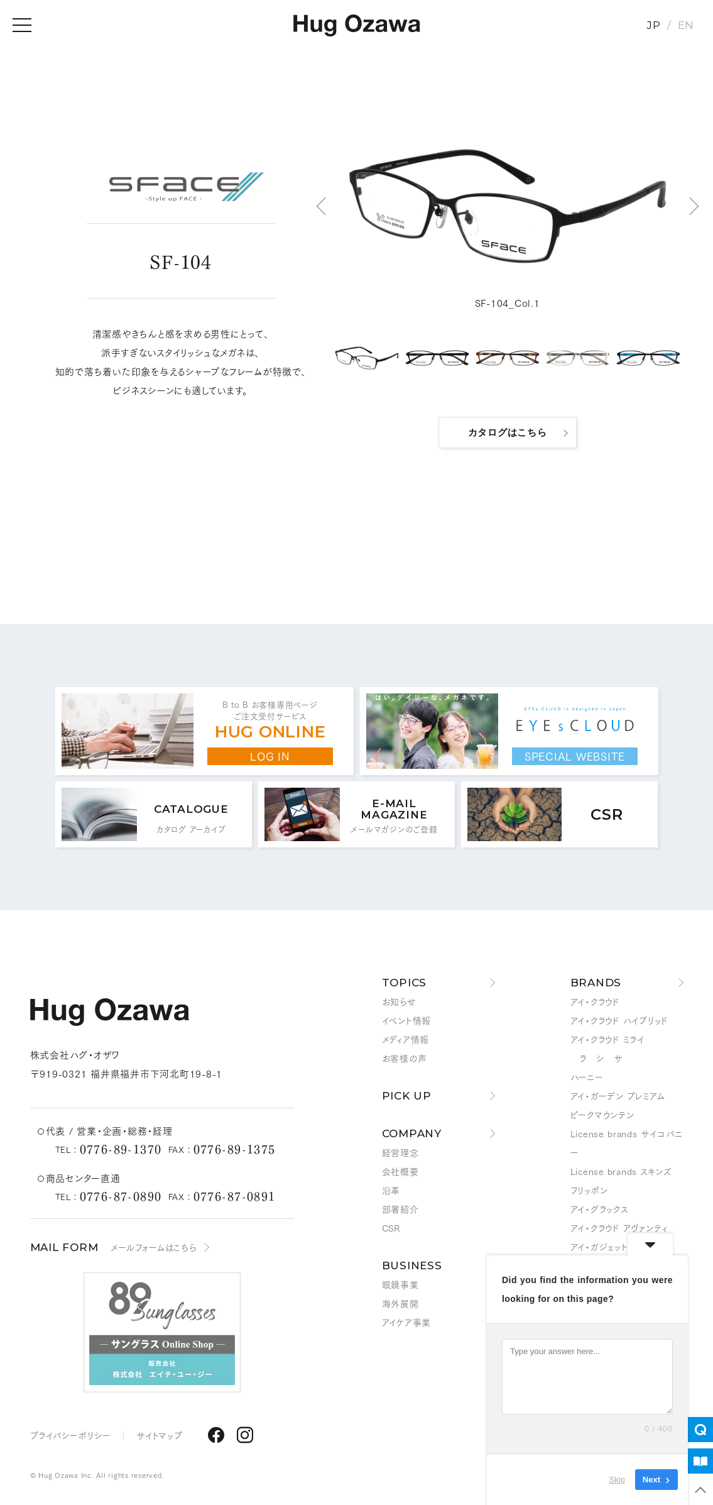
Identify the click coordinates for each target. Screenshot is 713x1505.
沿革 (391, 1190)
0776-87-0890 (121, 1195)
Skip (617, 1479)
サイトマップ (159, 1435)
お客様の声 (404, 1058)
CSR (391, 1228)
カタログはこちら (507, 432)
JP (653, 25)
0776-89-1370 (121, 1148)
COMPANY (412, 1133)
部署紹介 (400, 1209)
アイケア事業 (407, 1322)
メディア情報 (406, 1039)
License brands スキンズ (621, 1171)
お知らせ (399, 1001)
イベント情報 (407, 1020)
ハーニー (587, 1077)
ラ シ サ (596, 1058)
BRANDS (596, 982)
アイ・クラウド (595, 1001)
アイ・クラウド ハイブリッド (619, 1020)
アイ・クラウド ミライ (607, 1039)
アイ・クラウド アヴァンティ (619, 1228)
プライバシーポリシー (71, 1435)
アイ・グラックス (599, 1209)
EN (686, 25)
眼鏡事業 (400, 1284)
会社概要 (400, 1171)
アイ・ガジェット (599, 1247)
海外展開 (400, 1303)
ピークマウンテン (602, 1115)
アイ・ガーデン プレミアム (617, 1096)
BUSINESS (412, 1265)
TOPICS (404, 982)
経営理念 (400, 1152)
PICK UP (407, 1095)
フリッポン (589, 1190)
